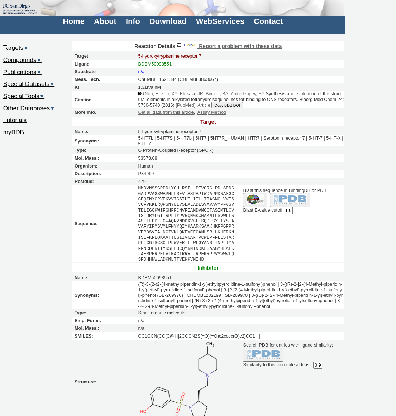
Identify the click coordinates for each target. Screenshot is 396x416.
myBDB (13, 132)
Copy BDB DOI (227, 105)
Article (203, 105)
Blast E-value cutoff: (263, 210)
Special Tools (24, 96)
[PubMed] (185, 105)
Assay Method (211, 112)
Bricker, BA (217, 93)
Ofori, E (150, 93)
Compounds (22, 59)
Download (168, 21)
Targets (16, 47)
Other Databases (29, 108)
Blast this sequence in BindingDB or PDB (284, 190)
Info (133, 21)
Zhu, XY (169, 93)
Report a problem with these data (228, 46)
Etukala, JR (191, 93)
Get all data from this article (166, 112)
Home (73, 21)
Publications (22, 72)
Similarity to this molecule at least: (277, 364)
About (105, 21)
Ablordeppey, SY (247, 93)
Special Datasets (29, 83)
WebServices (220, 21)
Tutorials (15, 120)
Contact (268, 21)
